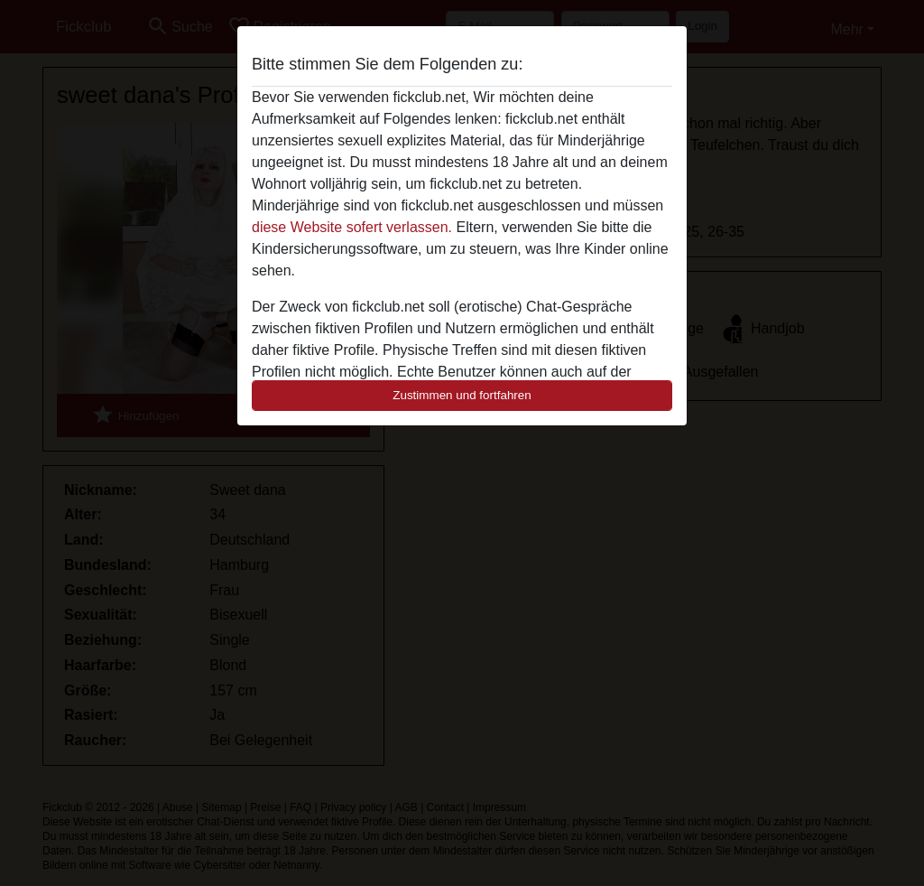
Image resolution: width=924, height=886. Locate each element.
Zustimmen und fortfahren (462, 395)
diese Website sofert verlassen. (352, 227)
